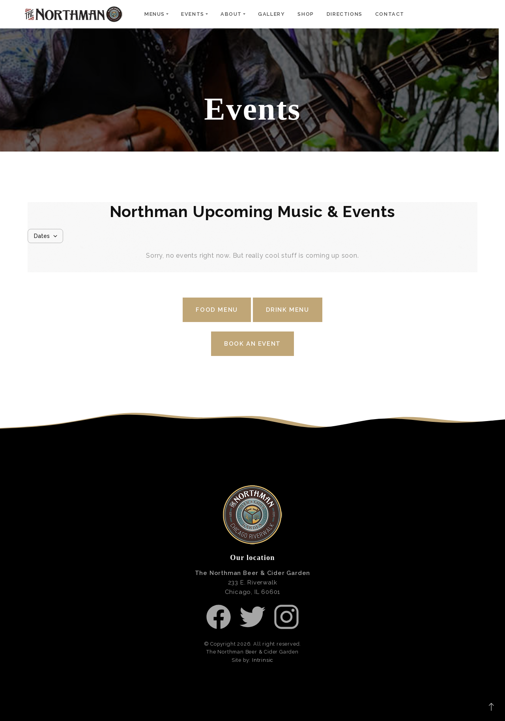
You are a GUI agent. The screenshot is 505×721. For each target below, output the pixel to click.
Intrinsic (262, 660)
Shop (305, 14)
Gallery (271, 14)
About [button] (231, 14)
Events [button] (192, 14)
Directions (345, 14)
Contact (389, 14)
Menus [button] (154, 14)
